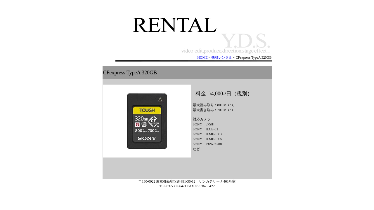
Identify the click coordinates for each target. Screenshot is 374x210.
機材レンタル (221, 57)
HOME (202, 57)
